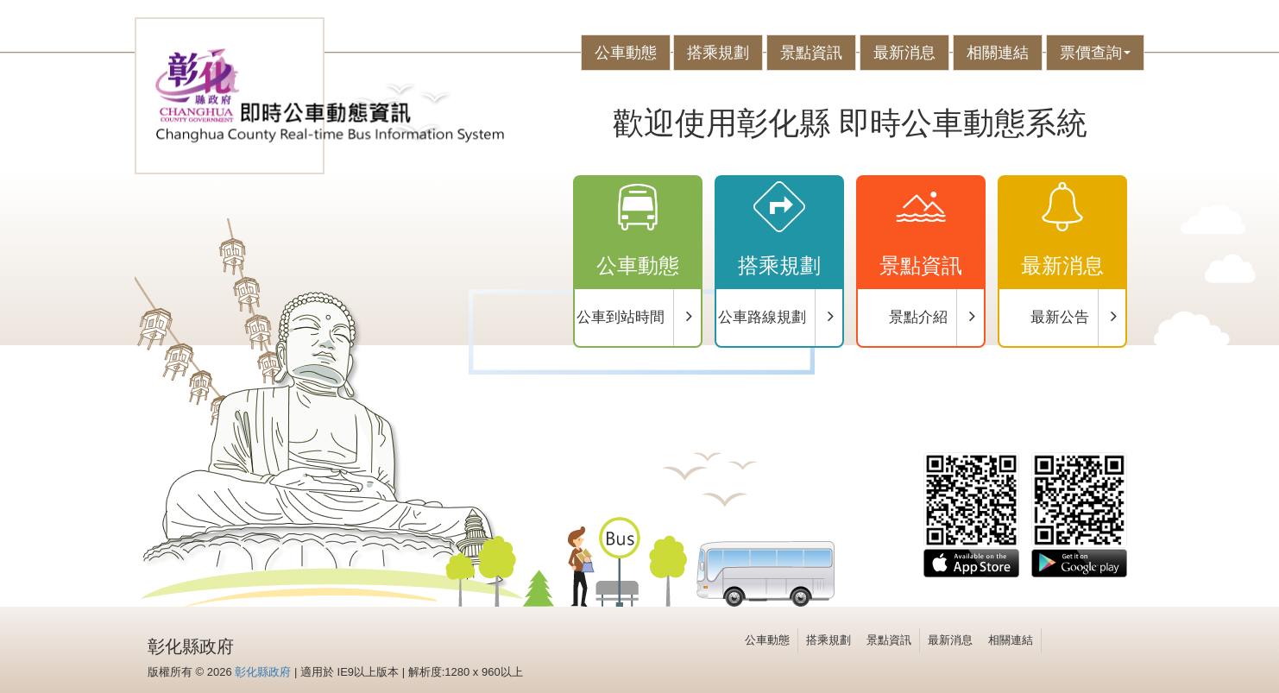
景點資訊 (811, 52)
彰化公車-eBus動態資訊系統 (329, 96)
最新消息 (904, 52)
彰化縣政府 (263, 671)
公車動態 (626, 52)
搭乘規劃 (718, 52)
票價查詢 (1095, 52)
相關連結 (998, 52)
